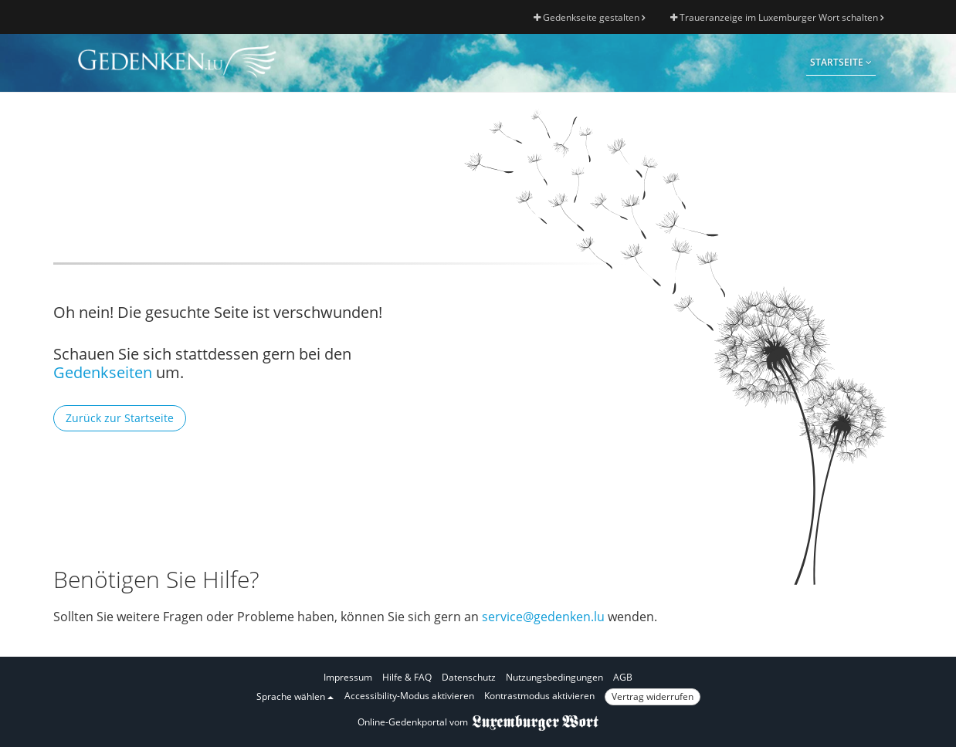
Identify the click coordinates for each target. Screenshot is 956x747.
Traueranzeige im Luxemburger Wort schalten (776, 17)
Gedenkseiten (102, 372)
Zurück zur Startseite (120, 418)
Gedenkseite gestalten (589, 17)
